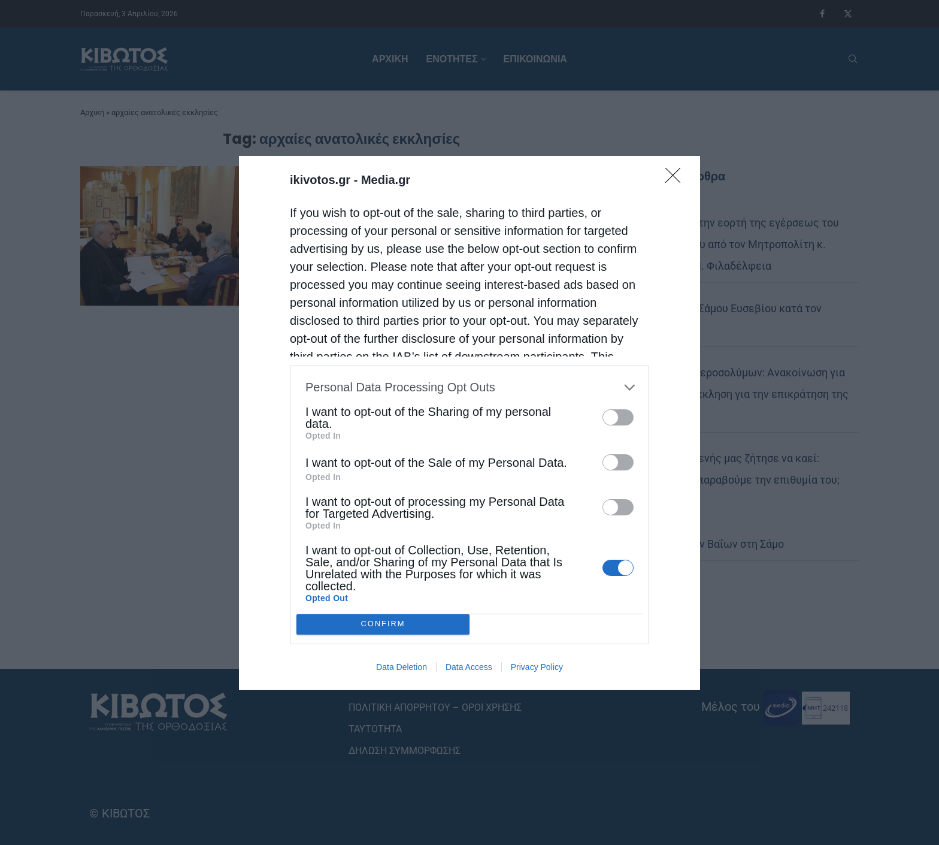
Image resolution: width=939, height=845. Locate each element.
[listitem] (469, 387)
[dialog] (469, 423)
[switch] (618, 417)
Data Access (469, 667)
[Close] (676, 179)
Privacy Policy (537, 667)
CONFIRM (383, 624)
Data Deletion (401, 667)
